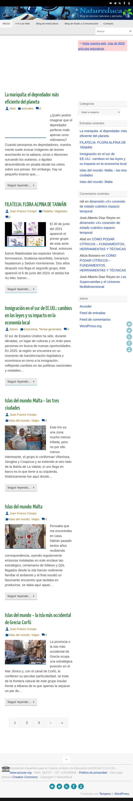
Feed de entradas (92, 313)
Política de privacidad (93, 772)
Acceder (86, 306)
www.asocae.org (20, 772)
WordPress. (122, 793)
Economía (30, 329)
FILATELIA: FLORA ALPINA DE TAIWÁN (35, 205)
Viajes (35, 420)
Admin (14, 329)
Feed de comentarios (95, 319)
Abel (13, 108)
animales (27, 108)
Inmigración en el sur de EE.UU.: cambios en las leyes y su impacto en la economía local (38, 315)
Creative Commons (25, 777)
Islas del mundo (19, 420)
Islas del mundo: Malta (23, 507)
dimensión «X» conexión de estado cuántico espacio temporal (102, 206)
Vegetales (60, 211)
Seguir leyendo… (21, 185)
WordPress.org (91, 326)
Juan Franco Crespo (23, 211)
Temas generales (50, 329)
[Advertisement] (38, 62)
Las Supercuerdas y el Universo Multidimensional (103, 281)
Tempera (105, 793)
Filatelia (47, 211)
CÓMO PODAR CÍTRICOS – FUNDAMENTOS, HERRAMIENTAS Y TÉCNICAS (103, 244)
